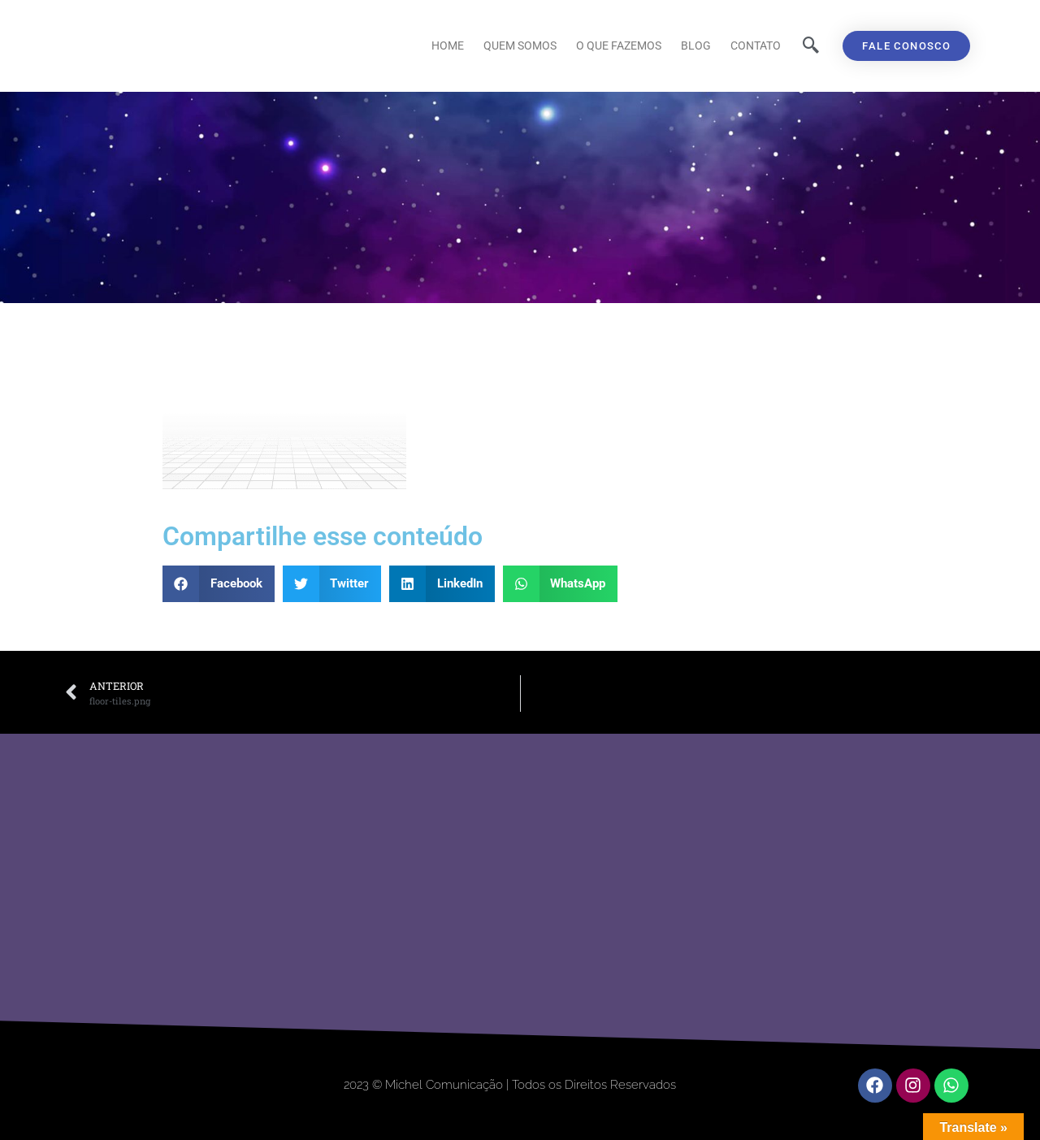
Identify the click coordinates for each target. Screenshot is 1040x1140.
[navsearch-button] (811, 46)
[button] (218, 584)
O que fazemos (618, 46)
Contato (755, 46)
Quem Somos (520, 46)
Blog (696, 46)
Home (447, 46)
